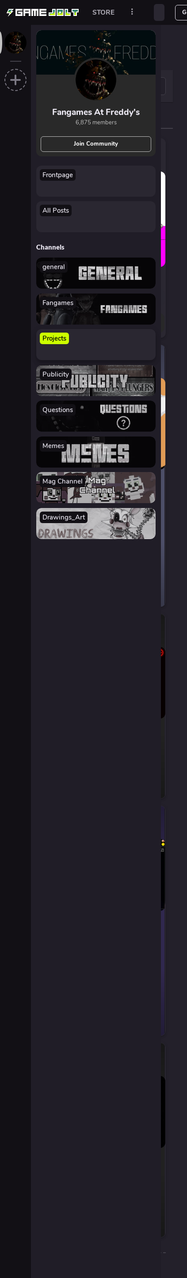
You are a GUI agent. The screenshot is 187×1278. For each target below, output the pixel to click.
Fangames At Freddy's (96, 112)
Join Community (96, 144)
